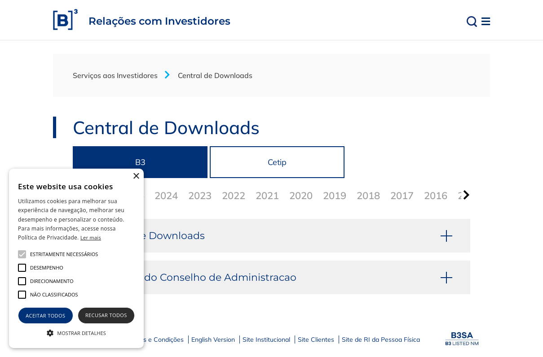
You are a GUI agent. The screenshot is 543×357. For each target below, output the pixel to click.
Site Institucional (266, 339)
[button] (76, 332)
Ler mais (90, 237)
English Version (213, 339)
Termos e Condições (154, 339)
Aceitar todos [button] (45, 315)
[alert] (76, 258)
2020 (301, 195)
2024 (166, 195)
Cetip (277, 162)
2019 (334, 195)
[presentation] (464, 195)
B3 (140, 162)
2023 (200, 195)
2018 (368, 195)
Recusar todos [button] (106, 315)
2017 (402, 195)
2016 (435, 195)
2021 (267, 195)
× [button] (135, 176)
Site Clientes (316, 339)
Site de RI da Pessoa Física (381, 339)
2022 (233, 195)
